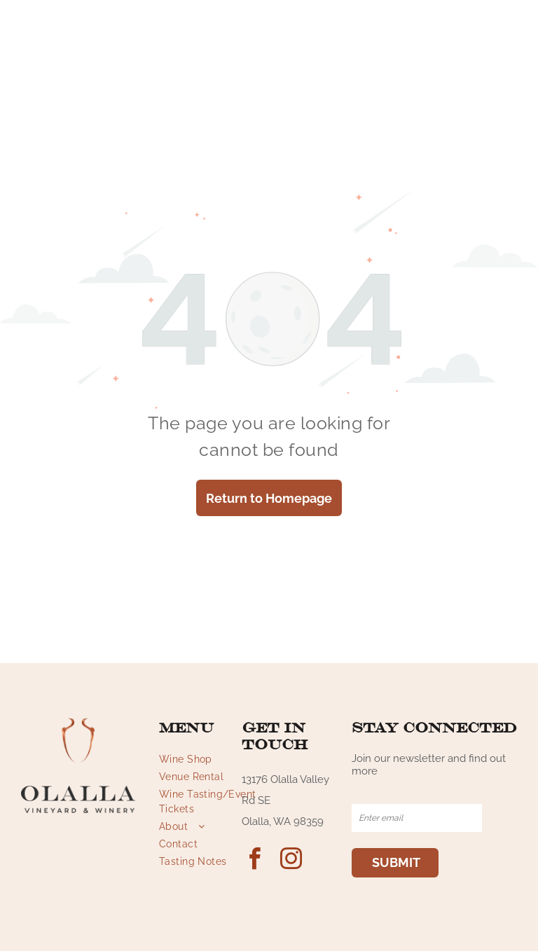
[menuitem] (209, 759)
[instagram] (290, 861)
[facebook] (254, 861)
